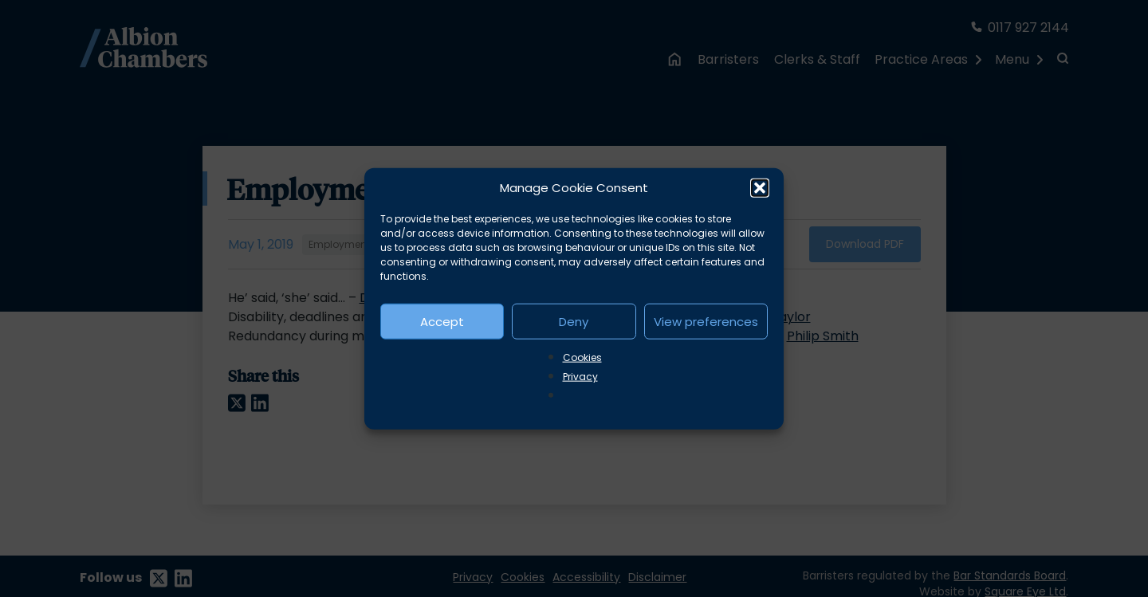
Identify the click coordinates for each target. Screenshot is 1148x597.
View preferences (706, 320)
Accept (442, 320)
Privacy (580, 376)
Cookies (582, 357)
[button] (760, 188)
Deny (573, 320)
